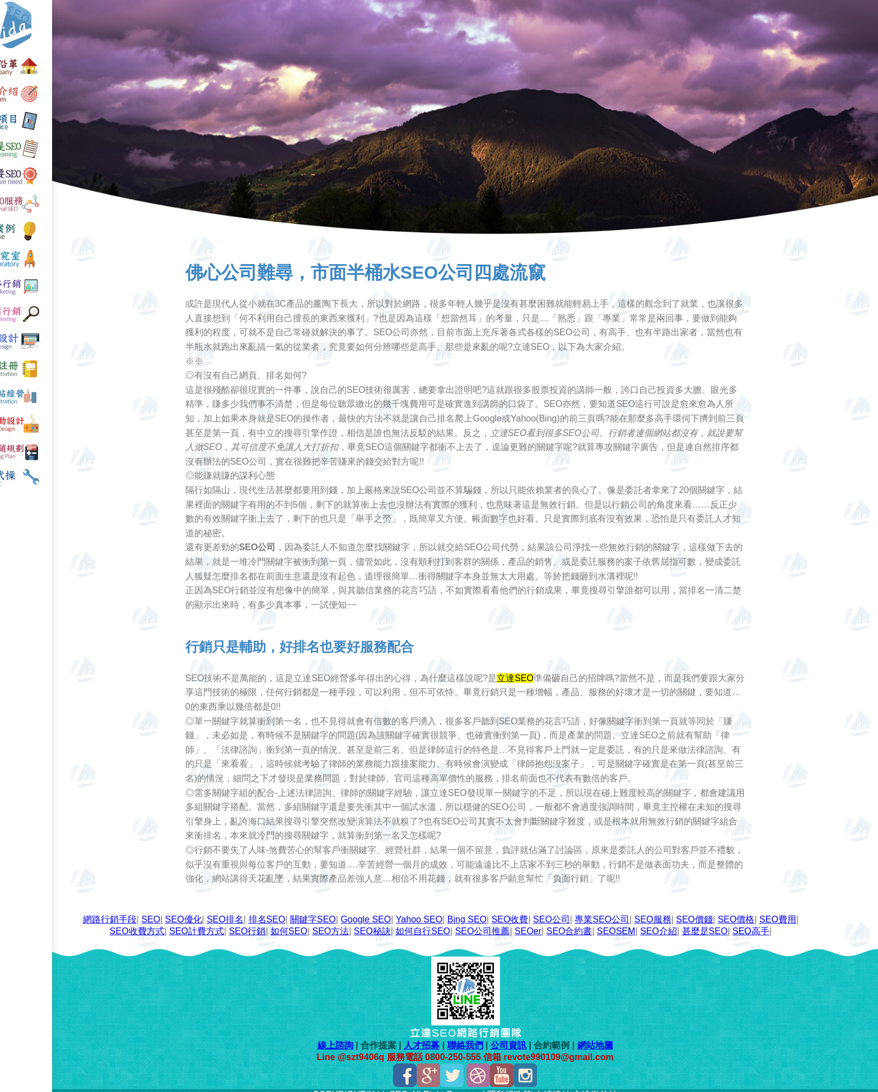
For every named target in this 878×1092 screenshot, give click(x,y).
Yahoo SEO (457, 910)
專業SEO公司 (640, 910)
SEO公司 (589, 910)
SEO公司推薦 (520, 922)
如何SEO (327, 922)
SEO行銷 (285, 922)
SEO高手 (788, 922)
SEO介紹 (697, 922)
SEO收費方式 (175, 922)
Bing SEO (505, 910)
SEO (189, 910)
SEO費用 (124, 922)
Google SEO (404, 910)
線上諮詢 (351, 1036)
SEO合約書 (608, 922)
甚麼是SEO (743, 922)
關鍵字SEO (351, 910)
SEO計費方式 (235, 922)
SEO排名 (263, 910)
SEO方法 (369, 922)
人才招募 (438, 1036)
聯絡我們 (481, 1036)
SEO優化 (221, 910)
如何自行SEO (461, 922)
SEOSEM (655, 922)
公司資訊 (524, 1036)
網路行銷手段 (148, 910)
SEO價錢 (732, 910)
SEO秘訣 (410, 922)
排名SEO (305, 910)
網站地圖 (611, 1036)
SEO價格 (774, 910)
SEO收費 (548, 910)
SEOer (566, 922)
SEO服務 (690, 910)
